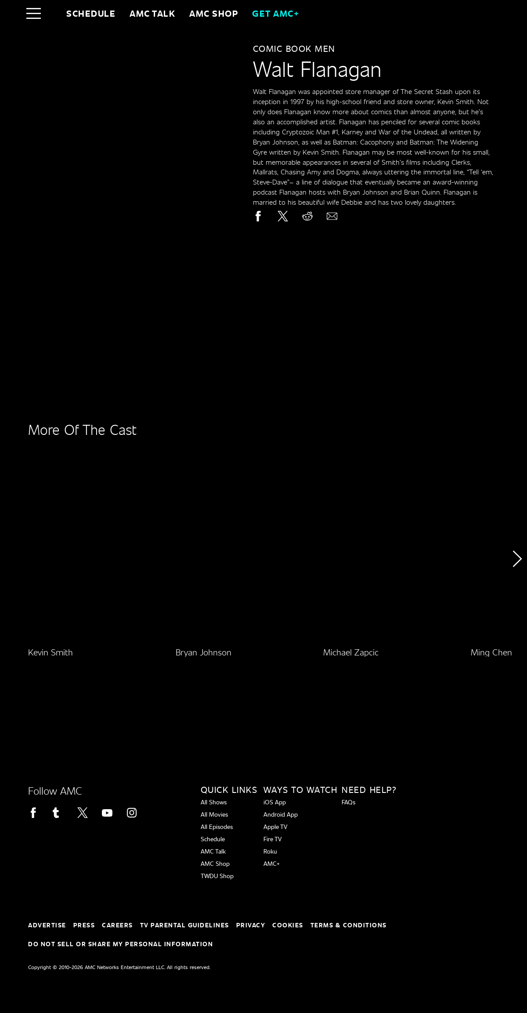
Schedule (91, 13)
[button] (516, 583)
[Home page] (114, 769)
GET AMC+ (275, 13)
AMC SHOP (213, 13)
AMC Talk (152, 13)
